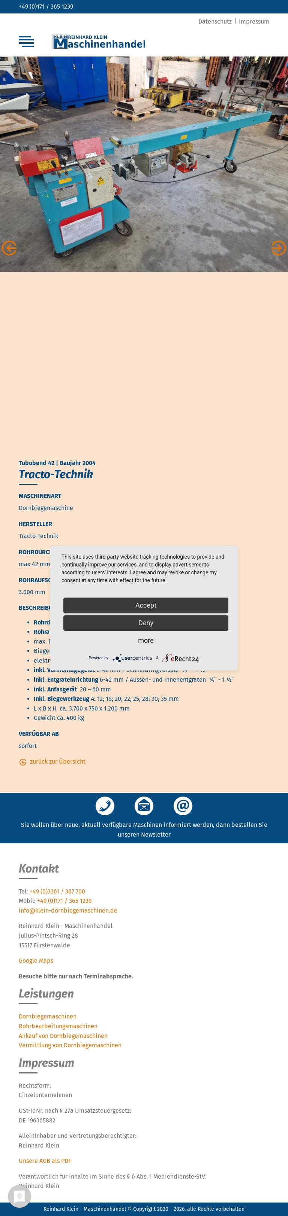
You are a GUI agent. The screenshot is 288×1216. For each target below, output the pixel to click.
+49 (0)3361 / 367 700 (57, 891)
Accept (145, 605)
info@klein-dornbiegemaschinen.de (68, 910)
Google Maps (36, 960)
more (146, 640)
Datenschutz (215, 21)
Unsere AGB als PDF (45, 1160)
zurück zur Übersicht (58, 761)
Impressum (254, 21)
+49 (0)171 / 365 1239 (46, 6)
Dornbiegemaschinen (47, 1016)
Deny (145, 623)
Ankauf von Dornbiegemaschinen (63, 1035)
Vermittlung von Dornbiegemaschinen (70, 1045)
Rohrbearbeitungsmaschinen (58, 1026)
